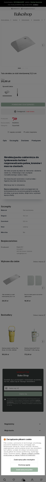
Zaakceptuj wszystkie (24, 470)
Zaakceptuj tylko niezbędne (24, 460)
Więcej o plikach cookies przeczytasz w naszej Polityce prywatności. (21, 454)
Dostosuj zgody (24, 465)
